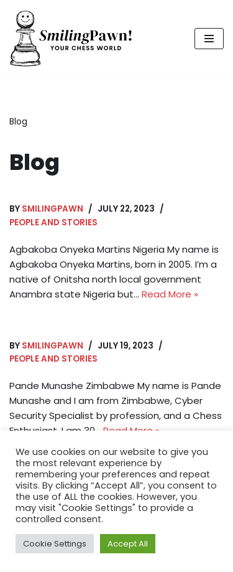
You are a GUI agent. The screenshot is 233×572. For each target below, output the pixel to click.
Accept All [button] (127, 544)
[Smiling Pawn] (71, 38)
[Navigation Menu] (209, 38)
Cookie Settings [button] (54, 544)
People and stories (53, 222)
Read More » (170, 294)
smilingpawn (52, 209)
